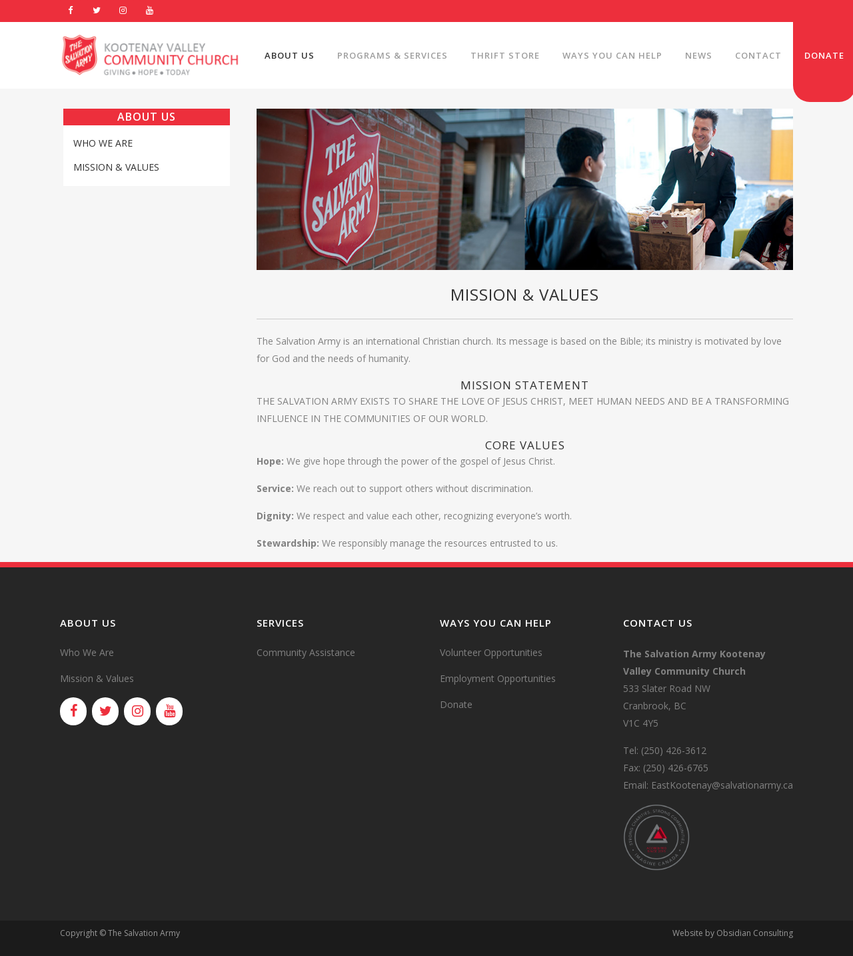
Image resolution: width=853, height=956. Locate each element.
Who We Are (103, 143)
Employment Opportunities (498, 678)
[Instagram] (123, 11)
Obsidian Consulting (754, 933)
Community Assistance (306, 652)
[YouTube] (150, 11)
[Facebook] (70, 11)
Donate (456, 704)
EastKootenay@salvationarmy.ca (722, 785)
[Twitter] (97, 11)
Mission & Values (116, 167)
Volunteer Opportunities (491, 652)
